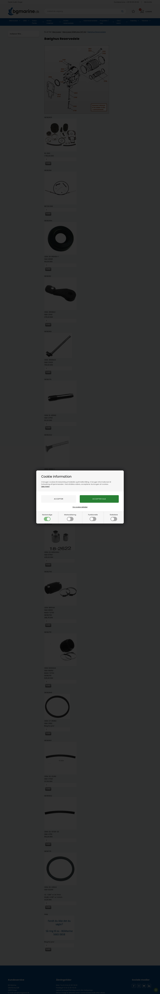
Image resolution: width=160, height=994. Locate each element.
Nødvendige (47, 517)
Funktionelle (93, 517)
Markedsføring (70, 517)
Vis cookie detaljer (80, 507)
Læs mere (45, 486)
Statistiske (114, 517)
